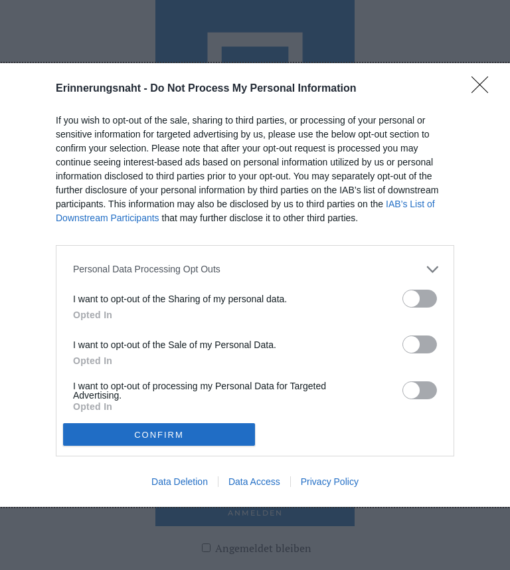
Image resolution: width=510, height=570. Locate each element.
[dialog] (255, 285)
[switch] (419, 299)
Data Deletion (179, 481)
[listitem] (255, 269)
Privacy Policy (330, 481)
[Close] (484, 89)
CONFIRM (159, 434)
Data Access (254, 481)
